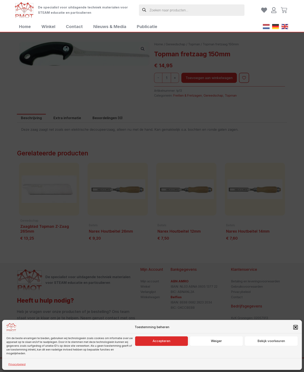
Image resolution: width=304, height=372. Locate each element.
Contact (74, 26)
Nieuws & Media (109, 26)
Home (25, 26)
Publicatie (147, 26)
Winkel (48, 26)
